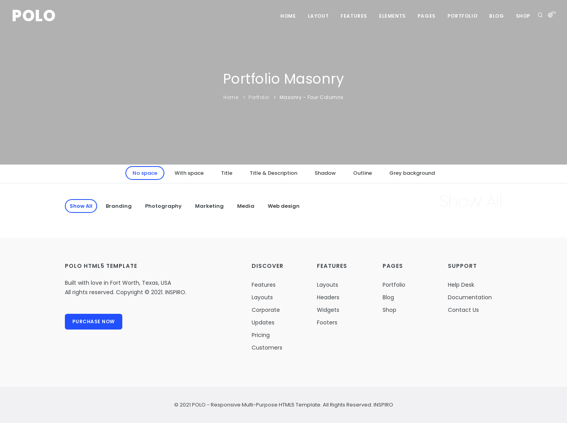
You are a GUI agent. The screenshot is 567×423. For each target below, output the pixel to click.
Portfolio (462, 16)
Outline (362, 173)
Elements (392, 16)
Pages (427, 16)
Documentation (470, 297)
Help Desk (461, 285)
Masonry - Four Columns (312, 97)
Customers (267, 348)
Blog (496, 16)
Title (226, 173)
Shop (523, 16)
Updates (263, 322)
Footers (327, 322)
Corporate (266, 310)
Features (354, 16)
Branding (119, 206)
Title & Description (273, 173)
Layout (318, 16)
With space (189, 173)
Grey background (412, 173)
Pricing (261, 335)
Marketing (209, 206)
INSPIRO (382, 404)
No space (145, 173)
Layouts (262, 297)
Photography (163, 206)
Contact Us (463, 310)
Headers (328, 297)
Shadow (325, 173)
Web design (284, 206)
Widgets (328, 310)
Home (288, 16)
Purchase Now (93, 321)
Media (245, 206)
